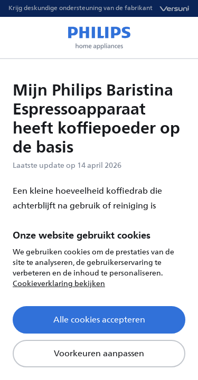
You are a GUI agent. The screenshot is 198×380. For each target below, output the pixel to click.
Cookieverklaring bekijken (59, 284)
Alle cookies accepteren (99, 320)
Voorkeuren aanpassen (99, 353)
